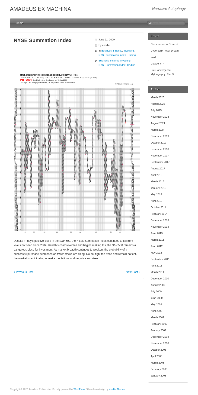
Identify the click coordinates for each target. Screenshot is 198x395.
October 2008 (158, 349)
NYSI (102, 55)
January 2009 (158, 330)
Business (106, 50)
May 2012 (156, 252)
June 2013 (157, 233)
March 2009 (157, 317)
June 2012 (157, 246)
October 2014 (158, 207)
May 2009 (156, 304)
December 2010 (160, 278)
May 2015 (156, 194)
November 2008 (160, 343)
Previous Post (24, 272)
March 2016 (157, 181)
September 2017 (160, 162)
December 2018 (160, 149)
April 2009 (156, 310)
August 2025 (158, 103)
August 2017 (158, 168)
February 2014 (159, 213)
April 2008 (156, 356)
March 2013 (157, 239)
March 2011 (157, 272)
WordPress (79, 389)
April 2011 (156, 265)
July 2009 (156, 291)
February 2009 (159, 323)
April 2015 (156, 200)
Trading (131, 55)
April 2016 (156, 175)
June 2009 (157, 298)
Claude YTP (157, 63)
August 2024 (158, 123)
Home (19, 23)
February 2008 (159, 369)
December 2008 (160, 336)
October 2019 (158, 142)
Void (153, 57)
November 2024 (160, 116)
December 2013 (160, 220)
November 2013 (160, 226)
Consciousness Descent (164, 44)
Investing (129, 50)
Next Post (132, 272)
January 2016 (158, 188)
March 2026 (157, 97)
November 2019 (160, 136)
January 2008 (158, 375)
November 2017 (160, 155)
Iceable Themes (117, 389)
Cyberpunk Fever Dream (165, 50)
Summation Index (116, 55)
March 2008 (157, 362)
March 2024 (157, 129)
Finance (117, 50)
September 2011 (160, 259)
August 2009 (158, 285)
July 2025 (156, 110)
